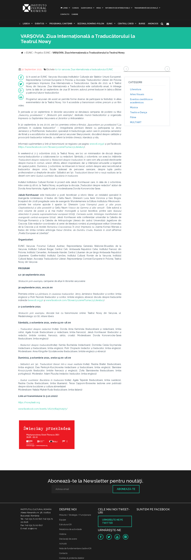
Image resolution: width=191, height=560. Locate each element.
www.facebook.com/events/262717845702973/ (43, 409)
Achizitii (63, 543)
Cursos (75, 8)
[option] (46, 435)
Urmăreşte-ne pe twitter (112, 521)
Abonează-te (126, 489)
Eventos (39, 24)
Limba (64, 8)
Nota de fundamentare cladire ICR (75, 548)
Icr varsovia (64, 69)
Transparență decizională (146, 8)
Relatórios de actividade (70, 529)
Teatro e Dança (138, 112)
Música (134, 107)
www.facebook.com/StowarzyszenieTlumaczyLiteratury (75, 300)
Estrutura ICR (65, 524)
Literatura (135, 89)
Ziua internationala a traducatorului (88, 69)
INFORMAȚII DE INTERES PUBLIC (117, 8)
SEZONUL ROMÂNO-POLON (90, 24)
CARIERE (74, 14)
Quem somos (86, 8)
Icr (56, 69)
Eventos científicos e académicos (141, 101)
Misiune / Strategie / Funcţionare (75, 515)
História (62, 534)
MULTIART (136, 122)
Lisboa (26, 24)
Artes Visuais (137, 94)
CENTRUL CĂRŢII (126, 24)
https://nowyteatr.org (29, 402)
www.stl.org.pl (97, 144)
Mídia (98, 8)
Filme (133, 117)
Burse (142, 24)
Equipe (62, 519)
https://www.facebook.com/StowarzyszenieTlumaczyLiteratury (51, 147)
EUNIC (110, 24)
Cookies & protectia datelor (71, 558)
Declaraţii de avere (68, 539)
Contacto (64, 14)
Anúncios (153, 24)
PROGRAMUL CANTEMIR (60, 24)
